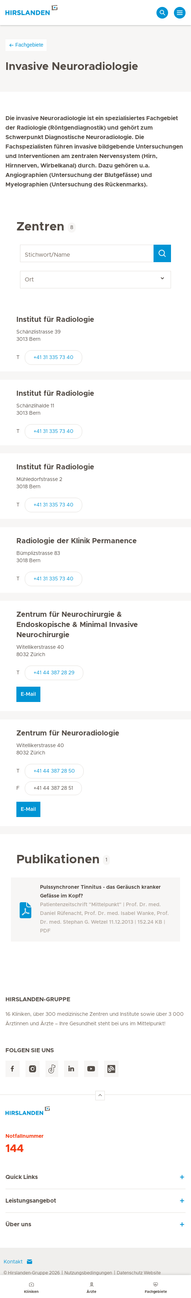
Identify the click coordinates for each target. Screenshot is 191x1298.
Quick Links (21, 1177)
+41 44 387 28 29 (54, 672)
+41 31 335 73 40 (53, 357)
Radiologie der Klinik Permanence (76, 541)
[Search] (162, 253)
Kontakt (18, 1262)
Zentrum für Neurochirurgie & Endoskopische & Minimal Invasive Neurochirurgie (77, 625)
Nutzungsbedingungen (88, 1273)
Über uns (18, 1224)
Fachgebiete (26, 45)
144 (14, 1148)
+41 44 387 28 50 (54, 771)
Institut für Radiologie (55, 319)
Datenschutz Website (139, 1273)
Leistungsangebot (30, 1201)
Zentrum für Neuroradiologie (67, 733)
